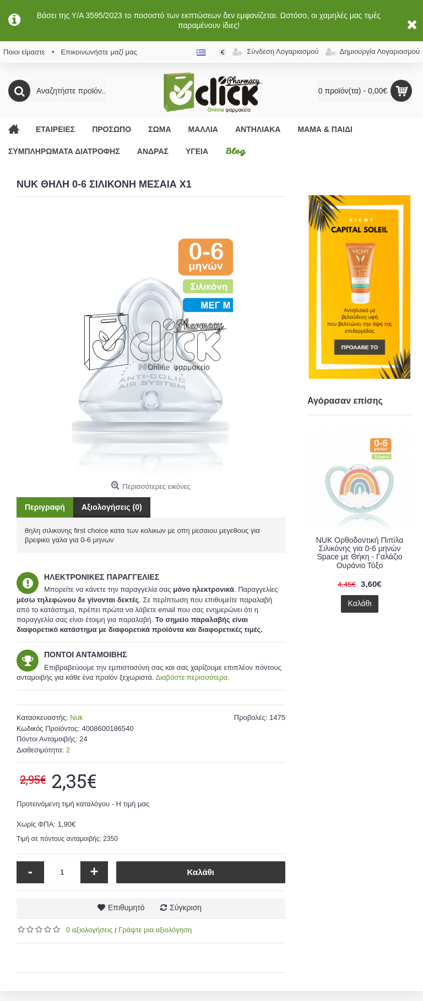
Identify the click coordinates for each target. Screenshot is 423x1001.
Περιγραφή (45, 507)
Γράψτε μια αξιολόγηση (155, 930)
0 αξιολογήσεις (89, 930)
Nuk (76, 717)
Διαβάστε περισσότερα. (192, 677)
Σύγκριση (186, 907)
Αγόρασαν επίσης (345, 400)
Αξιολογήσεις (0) (112, 507)
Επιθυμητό (126, 907)
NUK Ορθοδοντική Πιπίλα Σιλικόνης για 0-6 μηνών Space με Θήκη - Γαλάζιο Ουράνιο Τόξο (360, 553)
